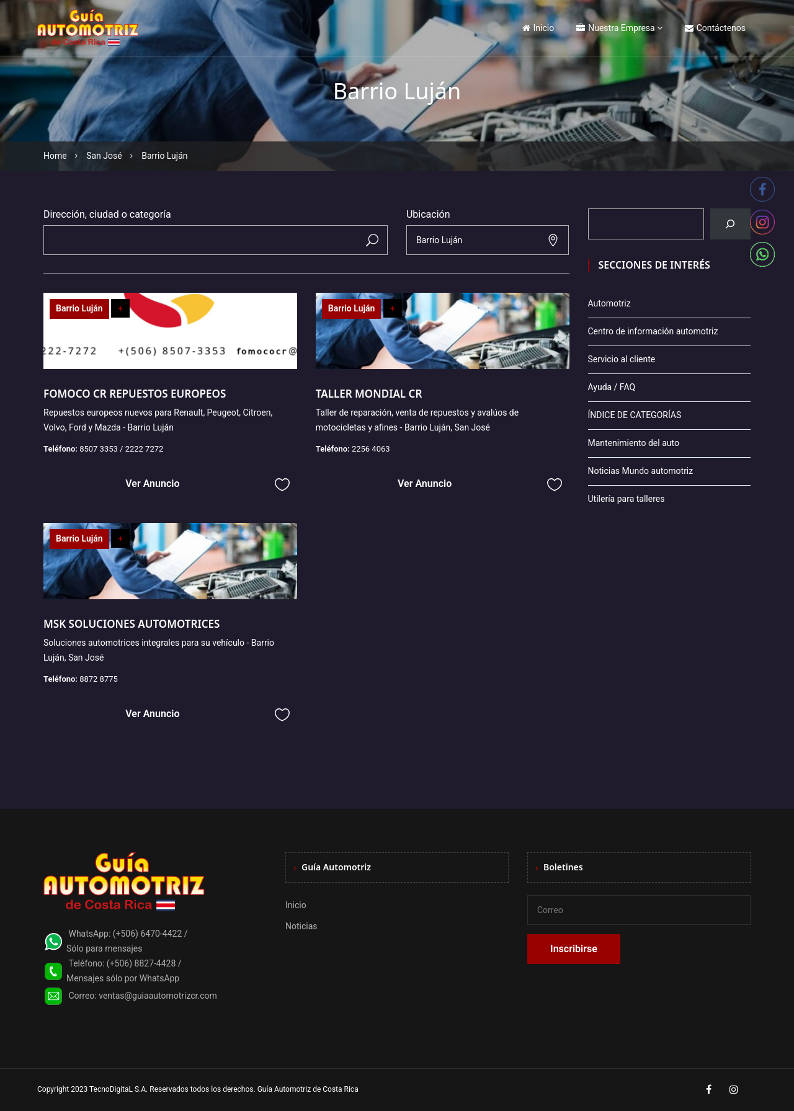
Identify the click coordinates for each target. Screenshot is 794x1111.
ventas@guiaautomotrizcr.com (158, 996)
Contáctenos (715, 28)
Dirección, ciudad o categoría (107, 214)
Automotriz (609, 303)
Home (55, 156)
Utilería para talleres (626, 499)
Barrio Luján (79, 308)
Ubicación (428, 214)
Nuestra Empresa (615, 28)
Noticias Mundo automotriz (641, 471)
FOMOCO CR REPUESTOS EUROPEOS (136, 393)
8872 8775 (98, 679)
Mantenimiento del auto (633, 443)
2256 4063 (371, 448)
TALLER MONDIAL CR (369, 393)
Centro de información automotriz (653, 331)
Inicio (538, 28)
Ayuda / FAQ (612, 387)
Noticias (301, 926)
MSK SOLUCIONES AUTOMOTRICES (131, 624)
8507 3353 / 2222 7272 (121, 448)
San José (104, 156)
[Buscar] (730, 223)
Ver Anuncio (152, 483)
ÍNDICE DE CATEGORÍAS (635, 415)
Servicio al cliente (622, 359)
